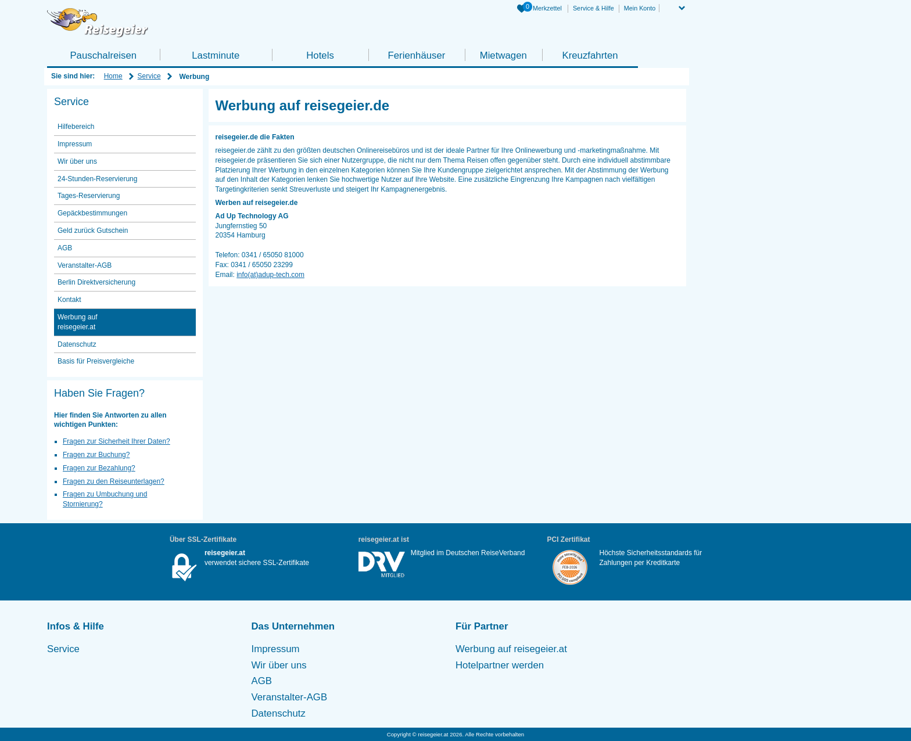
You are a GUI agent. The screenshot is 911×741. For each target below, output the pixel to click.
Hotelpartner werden (500, 665)
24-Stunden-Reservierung (97, 179)
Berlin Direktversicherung (96, 282)
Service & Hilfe (593, 8)
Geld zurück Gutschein (93, 230)
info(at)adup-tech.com (270, 275)
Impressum (75, 144)
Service (149, 76)
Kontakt (69, 300)
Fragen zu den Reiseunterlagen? (113, 481)
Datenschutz (77, 344)
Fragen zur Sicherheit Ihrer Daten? (116, 441)
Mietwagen (503, 55)
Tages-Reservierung (89, 196)
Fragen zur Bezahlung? (99, 468)
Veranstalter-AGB (85, 265)
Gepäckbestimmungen (92, 213)
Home (113, 76)
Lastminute (215, 55)
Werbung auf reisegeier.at (78, 322)
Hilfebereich (76, 127)
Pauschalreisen (103, 55)
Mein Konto (640, 8)
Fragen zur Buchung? (96, 455)
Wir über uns (77, 161)
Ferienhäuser (416, 55)
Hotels (320, 55)
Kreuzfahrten (590, 55)
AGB (65, 248)
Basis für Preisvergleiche (96, 361)
